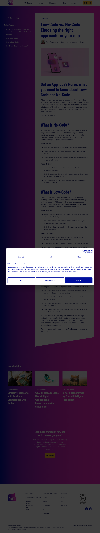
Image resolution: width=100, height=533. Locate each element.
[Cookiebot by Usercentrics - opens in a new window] (83, 251)
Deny (21, 280)
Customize (50, 280)
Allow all (79, 280)
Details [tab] (50, 257)
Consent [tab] (21, 257)
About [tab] (79, 257)
